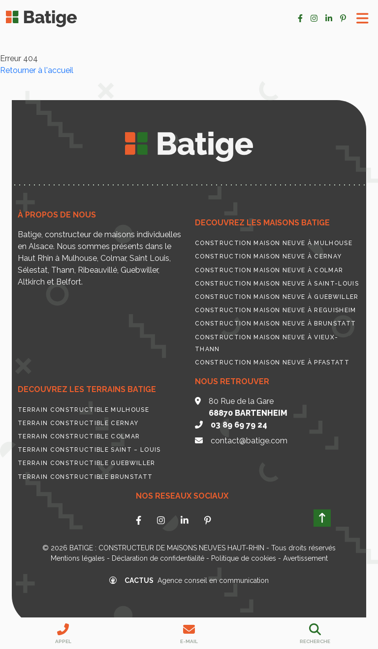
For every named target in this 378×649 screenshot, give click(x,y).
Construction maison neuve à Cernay (268, 256)
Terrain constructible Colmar (79, 436)
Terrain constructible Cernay (78, 423)
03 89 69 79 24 (239, 425)
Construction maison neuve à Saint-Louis (277, 283)
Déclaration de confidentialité (158, 558)
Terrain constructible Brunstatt (85, 476)
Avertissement (305, 558)
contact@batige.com (249, 440)
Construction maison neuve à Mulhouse (273, 243)
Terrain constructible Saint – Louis (89, 449)
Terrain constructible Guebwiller (87, 463)
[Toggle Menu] (362, 18)
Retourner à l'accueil (36, 70)
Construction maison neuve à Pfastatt (272, 362)
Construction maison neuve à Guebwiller (277, 296)
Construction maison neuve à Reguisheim (275, 310)
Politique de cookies (243, 558)
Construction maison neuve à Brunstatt (275, 323)
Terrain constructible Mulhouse (83, 409)
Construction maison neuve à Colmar (269, 270)
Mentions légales (78, 558)
